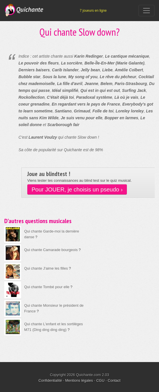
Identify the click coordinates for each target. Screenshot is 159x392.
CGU (100, 380)
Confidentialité (50, 380)
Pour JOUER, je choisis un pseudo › (77, 189)
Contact (114, 380)
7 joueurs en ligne (93, 11)
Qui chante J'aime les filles (46, 268)
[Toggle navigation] (146, 10)
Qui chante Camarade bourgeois (51, 250)
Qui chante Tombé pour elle (46, 287)
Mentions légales (79, 380)
